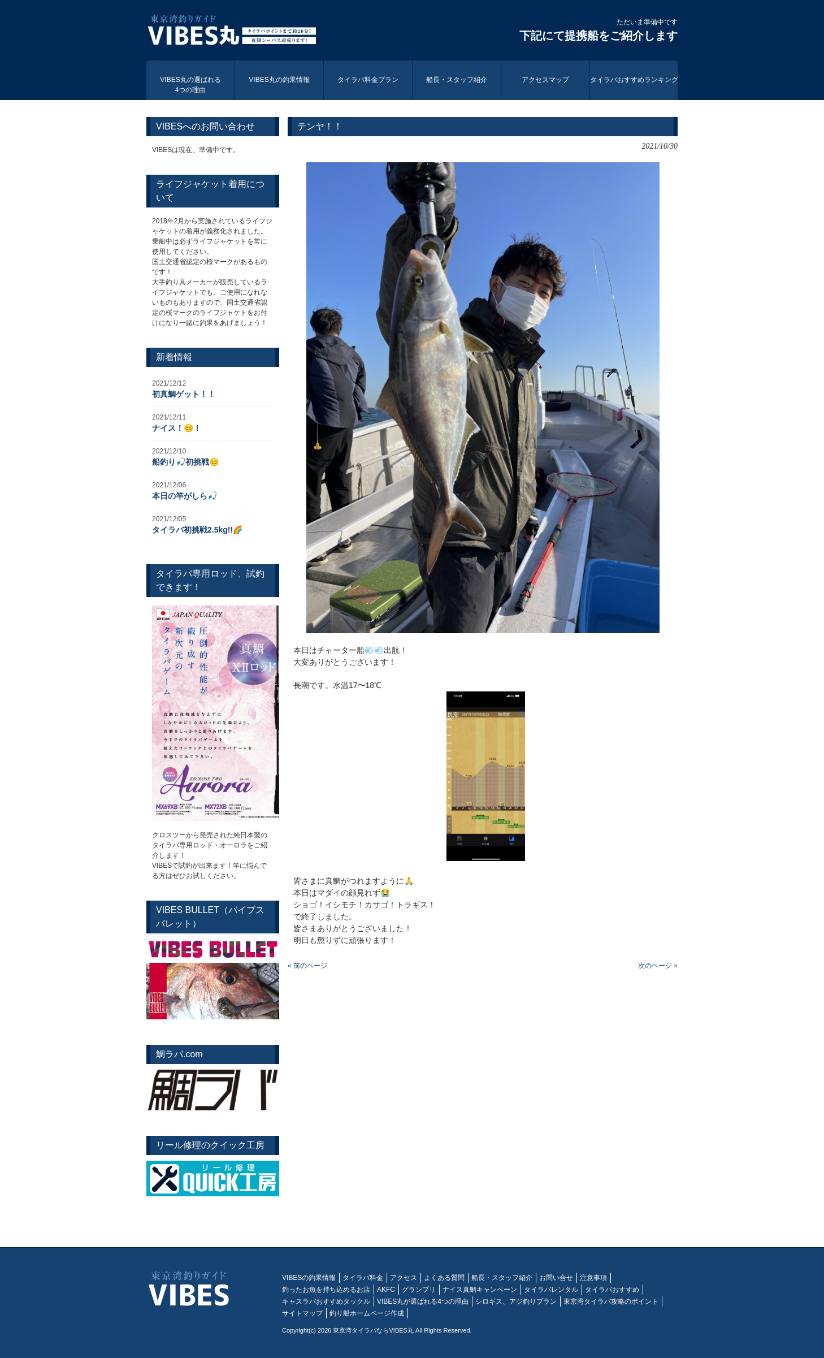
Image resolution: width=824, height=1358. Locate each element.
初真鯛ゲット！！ (183, 394)
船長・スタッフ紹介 (501, 1278)
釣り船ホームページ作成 (366, 1313)
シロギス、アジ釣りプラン (516, 1301)
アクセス (403, 1278)
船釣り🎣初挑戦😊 (185, 461)
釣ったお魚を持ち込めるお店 (326, 1290)
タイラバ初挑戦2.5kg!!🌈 (197, 529)
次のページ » (658, 966)
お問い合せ (556, 1278)
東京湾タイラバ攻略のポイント (610, 1301)
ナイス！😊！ (176, 428)
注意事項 (593, 1278)
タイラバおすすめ (612, 1290)
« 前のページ (307, 966)
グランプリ (419, 1290)
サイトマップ (302, 1313)
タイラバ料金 (362, 1278)
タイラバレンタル (551, 1290)
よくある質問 (444, 1278)
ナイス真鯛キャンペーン (480, 1290)
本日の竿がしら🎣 (184, 495)
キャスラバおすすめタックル (326, 1301)
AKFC (386, 1290)
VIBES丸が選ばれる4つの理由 (423, 1301)
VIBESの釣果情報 (309, 1278)
